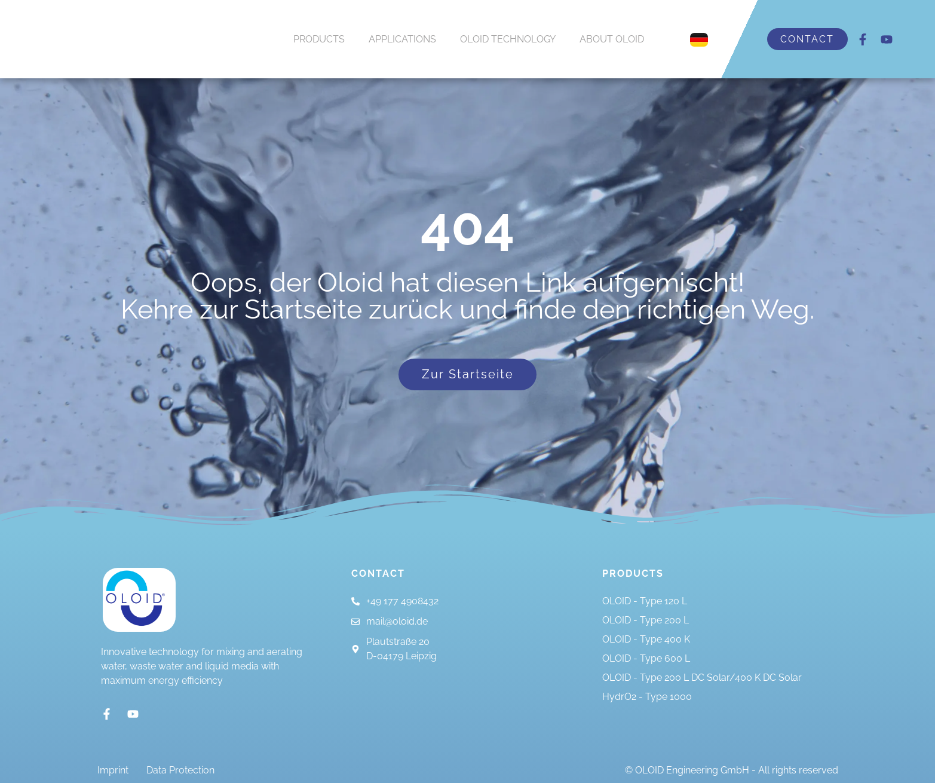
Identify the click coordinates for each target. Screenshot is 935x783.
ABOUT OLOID (612, 39)
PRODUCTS (319, 39)
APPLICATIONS (402, 39)
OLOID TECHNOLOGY (508, 39)
